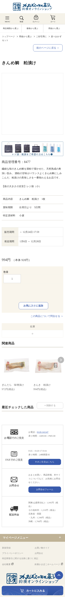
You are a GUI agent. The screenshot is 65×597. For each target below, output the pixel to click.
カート (53, 22)
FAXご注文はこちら (44, 462)
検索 (21, 22)
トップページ (8, 36)
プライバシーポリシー (12, 553)
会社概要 (6, 564)
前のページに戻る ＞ (47, 48)
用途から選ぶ (25, 36)
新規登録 (6, 548)
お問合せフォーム (44, 489)
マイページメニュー (15, 537)
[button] (61, 360)
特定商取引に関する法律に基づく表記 (20, 558)
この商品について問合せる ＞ (47, 316)
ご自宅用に (41, 36)
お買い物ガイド (42, 548)
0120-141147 (42, 432)
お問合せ (39, 553)
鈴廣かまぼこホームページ (47, 564)
